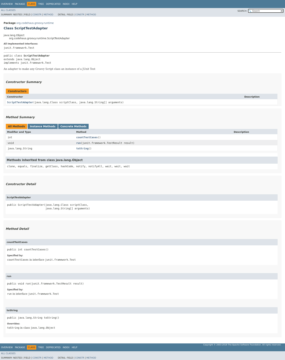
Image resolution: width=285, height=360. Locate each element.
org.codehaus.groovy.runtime (35, 23)
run (78, 143)
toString (82, 148)
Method (48, 14)
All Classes (8, 10)
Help (74, 4)
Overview (7, 4)
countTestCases (87, 137)
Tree (41, 4)
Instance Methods (42, 126)
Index (66, 4)
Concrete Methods (73, 126)
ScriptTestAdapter (20, 102)
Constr (36, 14)
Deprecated (53, 4)
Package (20, 4)
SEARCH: (242, 11)
